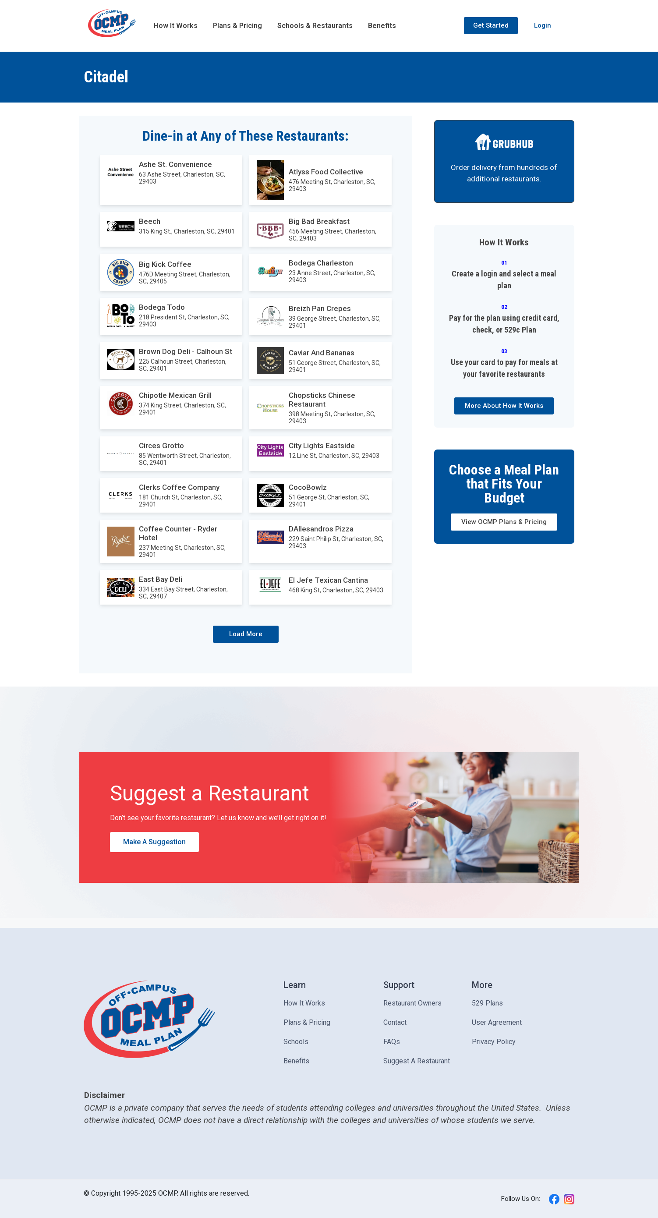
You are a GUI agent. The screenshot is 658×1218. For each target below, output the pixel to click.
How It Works (176, 25)
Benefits (382, 25)
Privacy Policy (494, 1041)
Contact (395, 1022)
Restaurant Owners (412, 1003)
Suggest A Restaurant (416, 1061)
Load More (245, 634)
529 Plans (487, 1003)
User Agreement (497, 1022)
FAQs (391, 1041)
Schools (295, 1041)
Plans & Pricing (237, 25)
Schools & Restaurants (315, 25)
